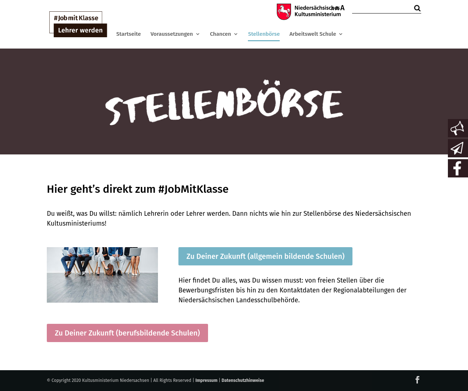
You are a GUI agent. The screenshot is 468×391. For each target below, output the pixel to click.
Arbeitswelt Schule (313, 34)
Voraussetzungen (172, 34)
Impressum (206, 380)
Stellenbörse (264, 34)
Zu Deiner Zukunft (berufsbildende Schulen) (127, 333)
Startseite (128, 34)
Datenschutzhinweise (243, 380)
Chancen (220, 34)
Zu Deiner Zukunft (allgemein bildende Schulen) (265, 256)
